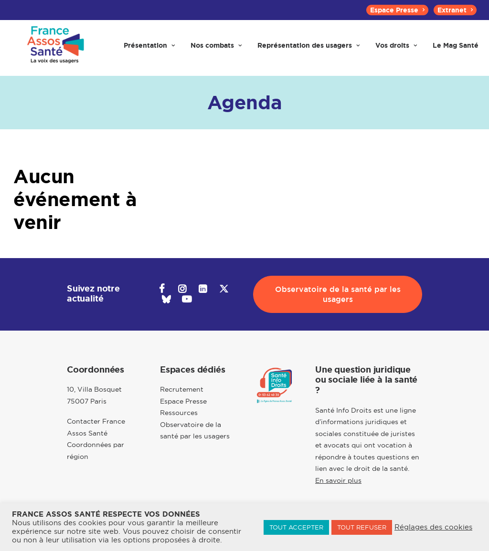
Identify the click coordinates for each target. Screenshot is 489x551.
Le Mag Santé (455, 48)
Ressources (179, 413)
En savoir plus (338, 480)
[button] (162, 290)
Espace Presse (397, 10)
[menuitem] (397, 10)
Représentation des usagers (308, 48)
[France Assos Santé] (54, 48)
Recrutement (181, 390)
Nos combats (216, 48)
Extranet (455, 10)
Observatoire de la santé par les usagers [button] (339, 294)
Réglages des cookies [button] (433, 527)
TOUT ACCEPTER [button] (296, 527)
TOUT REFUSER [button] (361, 527)
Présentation (149, 48)
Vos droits (396, 48)
